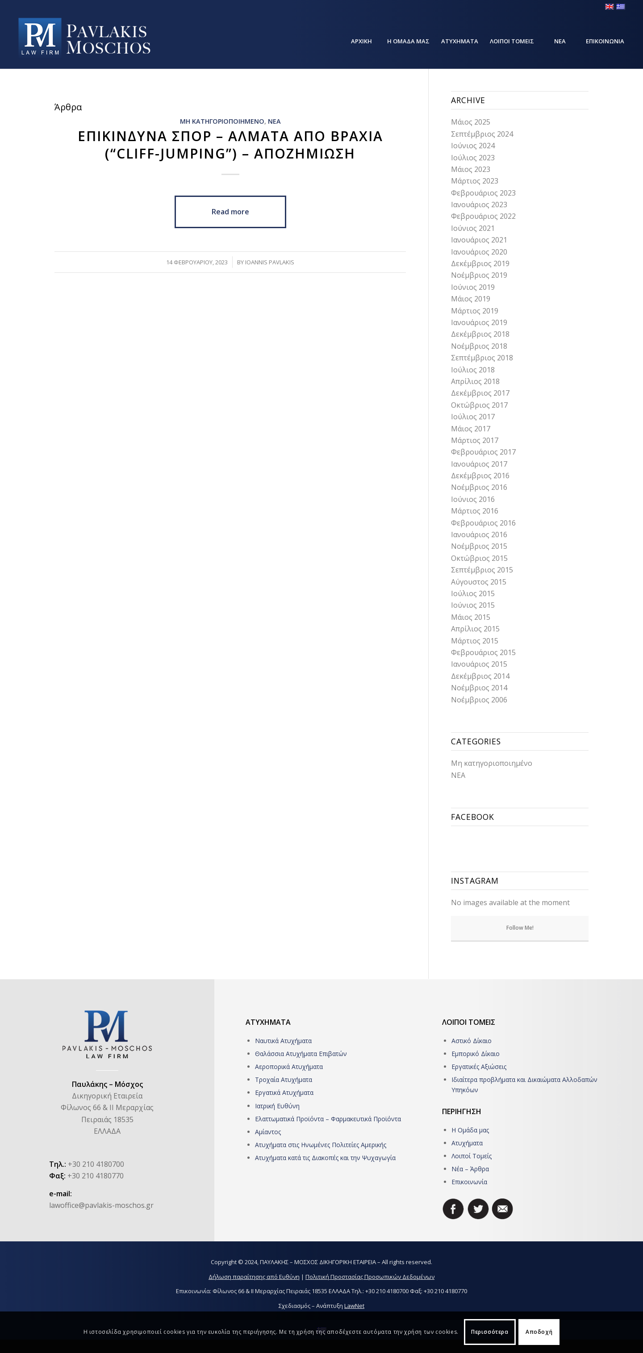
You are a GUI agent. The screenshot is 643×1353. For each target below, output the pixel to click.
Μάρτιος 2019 (474, 311)
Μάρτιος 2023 (474, 181)
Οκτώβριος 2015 (479, 558)
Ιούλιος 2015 (473, 593)
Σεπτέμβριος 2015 (482, 570)
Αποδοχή (539, 1332)
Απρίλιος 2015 (475, 629)
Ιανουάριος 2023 (479, 204)
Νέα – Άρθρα (470, 1169)
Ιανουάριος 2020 (479, 252)
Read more (230, 212)
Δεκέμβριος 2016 (480, 475)
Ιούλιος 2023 (473, 158)
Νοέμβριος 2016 (479, 487)
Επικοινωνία (469, 1182)
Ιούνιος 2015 (473, 605)
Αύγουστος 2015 (478, 582)
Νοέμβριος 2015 (479, 546)
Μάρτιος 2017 (474, 440)
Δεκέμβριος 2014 (480, 676)
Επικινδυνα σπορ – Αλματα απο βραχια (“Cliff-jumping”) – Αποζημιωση (230, 145)
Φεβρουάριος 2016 (483, 523)
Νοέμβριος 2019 (479, 275)
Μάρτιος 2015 (474, 641)
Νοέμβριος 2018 (479, 346)
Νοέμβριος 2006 (479, 700)
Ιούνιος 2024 (473, 145)
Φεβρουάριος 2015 (483, 652)
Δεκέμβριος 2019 (480, 263)
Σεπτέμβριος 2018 (482, 358)
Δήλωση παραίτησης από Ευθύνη (254, 1277)
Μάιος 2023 (470, 169)
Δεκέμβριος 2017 (480, 393)
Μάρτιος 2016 (474, 511)
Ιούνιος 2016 (473, 499)
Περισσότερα (490, 1332)
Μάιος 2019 (470, 299)
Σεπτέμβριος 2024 (482, 134)
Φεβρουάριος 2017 (483, 452)
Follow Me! (520, 927)
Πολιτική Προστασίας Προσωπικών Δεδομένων (369, 1277)
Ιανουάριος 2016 (479, 534)
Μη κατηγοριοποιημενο (222, 121)
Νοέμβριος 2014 (479, 688)
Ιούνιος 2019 (473, 287)
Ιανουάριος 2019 (479, 322)
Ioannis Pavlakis (269, 262)
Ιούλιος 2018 (473, 370)
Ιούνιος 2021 (473, 228)
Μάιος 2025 (470, 122)
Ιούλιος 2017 (473, 417)
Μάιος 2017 (470, 429)
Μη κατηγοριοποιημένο (491, 763)
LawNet (354, 1306)
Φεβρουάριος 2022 (483, 216)
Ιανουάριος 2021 (479, 240)
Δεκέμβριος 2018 (480, 334)
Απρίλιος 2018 (475, 381)
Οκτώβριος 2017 (479, 405)
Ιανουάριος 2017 (479, 464)
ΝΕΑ (274, 121)
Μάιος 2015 (470, 617)
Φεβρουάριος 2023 (483, 193)
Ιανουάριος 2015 (479, 664)
